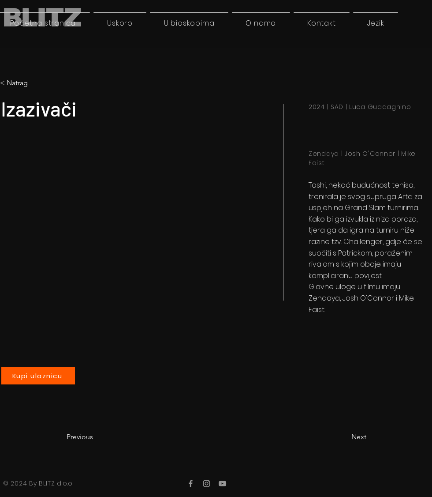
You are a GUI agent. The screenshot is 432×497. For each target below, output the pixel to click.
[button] (375, 23)
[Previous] (96, 437)
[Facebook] (190, 483)
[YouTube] (222, 483)
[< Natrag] (37, 83)
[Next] (344, 437)
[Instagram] (206, 483)
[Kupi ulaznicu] (38, 375)
